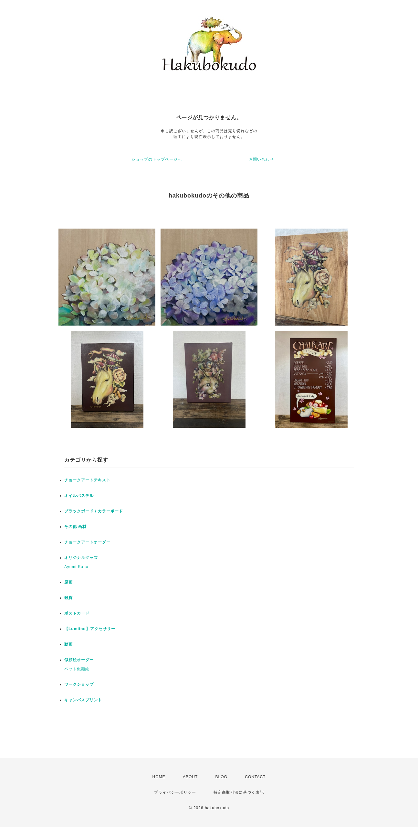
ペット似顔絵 (76, 669)
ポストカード (76, 613)
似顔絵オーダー (79, 660)
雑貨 (68, 598)
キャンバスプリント (83, 700)
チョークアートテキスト (87, 480)
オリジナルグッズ (81, 557)
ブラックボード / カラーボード (93, 511)
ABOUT (190, 777)
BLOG (221, 777)
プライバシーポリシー (175, 792)
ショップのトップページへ (156, 159)
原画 (68, 582)
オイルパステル (79, 495)
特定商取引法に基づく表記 (239, 792)
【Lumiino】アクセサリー (89, 629)
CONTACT (255, 777)
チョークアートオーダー (87, 542)
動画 (68, 644)
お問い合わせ (261, 159)
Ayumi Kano (76, 566)
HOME (158, 777)
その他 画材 (75, 526)
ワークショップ (79, 684)
